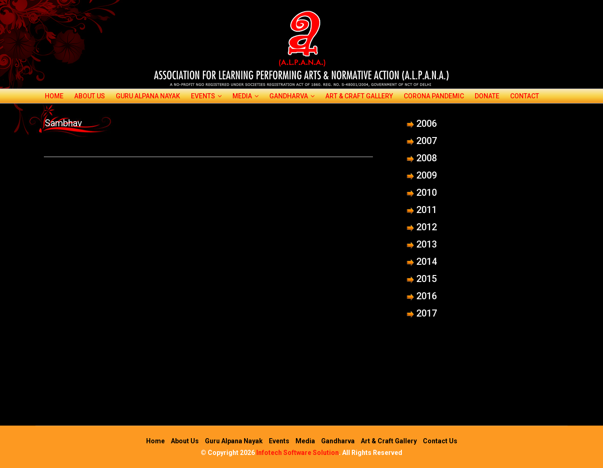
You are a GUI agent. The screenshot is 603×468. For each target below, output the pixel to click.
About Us (89, 96)
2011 (426, 209)
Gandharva (292, 96)
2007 (426, 140)
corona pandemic (434, 96)
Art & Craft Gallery (359, 96)
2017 (426, 313)
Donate (487, 96)
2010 (426, 192)
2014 (426, 261)
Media (245, 96)
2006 (426, 123)
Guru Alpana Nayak (148, 96)
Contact (524, 96)
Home (54, 96)
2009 (426, 175)
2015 (426, 278)
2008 (426, 158)
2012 (426, 227)
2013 (426, 244)
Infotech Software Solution (297, 452)
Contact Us (440, 441)
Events (206, 96)
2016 (426, 296)
